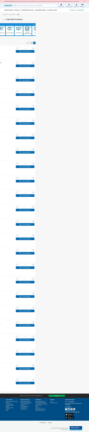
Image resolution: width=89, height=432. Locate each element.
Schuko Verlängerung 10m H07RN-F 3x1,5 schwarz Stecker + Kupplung (51, 163)
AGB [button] (36, 406)
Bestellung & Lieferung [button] (26, 402)
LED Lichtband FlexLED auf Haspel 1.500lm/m (45, 336)
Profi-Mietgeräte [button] (24, 406)
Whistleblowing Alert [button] (40, 401)
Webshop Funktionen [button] (26, 401)
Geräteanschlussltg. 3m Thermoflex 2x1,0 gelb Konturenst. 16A (49, 106)
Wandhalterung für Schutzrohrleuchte (44, 207)
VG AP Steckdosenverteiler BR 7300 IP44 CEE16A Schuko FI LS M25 (50, 77)
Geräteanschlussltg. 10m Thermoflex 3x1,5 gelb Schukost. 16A (49, 221)
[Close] (84, 1)
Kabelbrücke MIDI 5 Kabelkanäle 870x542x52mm (46, 235)
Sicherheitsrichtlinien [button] (40, 409)
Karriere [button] (8, 409)
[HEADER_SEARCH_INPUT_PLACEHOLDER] (35, 5)
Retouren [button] (23, 405)
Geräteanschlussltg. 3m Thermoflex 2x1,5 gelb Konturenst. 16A (49, 178)
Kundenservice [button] (53, 402)
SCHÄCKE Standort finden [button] (12, 401)
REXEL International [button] (40, 410)
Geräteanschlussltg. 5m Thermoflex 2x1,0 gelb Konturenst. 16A (49, 120)
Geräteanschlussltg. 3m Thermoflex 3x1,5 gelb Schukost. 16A (49, 250)
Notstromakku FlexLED (40, 322)
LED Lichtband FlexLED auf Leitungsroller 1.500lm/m (47, 135)
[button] (13, 25)
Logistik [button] (7, 406)
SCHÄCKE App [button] (24, 409)
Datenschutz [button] (38, 405)
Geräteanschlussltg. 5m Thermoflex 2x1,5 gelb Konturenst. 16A (49, 279)
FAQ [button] (7, 410)
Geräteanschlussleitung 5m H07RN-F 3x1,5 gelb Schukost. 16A (49, 293)
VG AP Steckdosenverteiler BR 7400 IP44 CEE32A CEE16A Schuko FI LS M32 (52, 62)
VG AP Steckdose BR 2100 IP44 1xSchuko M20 (45, 308)
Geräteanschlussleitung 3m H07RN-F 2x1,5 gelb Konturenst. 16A (50, 264)
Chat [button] (51, 401)
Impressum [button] (38, 407)
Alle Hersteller (12, 14)
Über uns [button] (8, 402)
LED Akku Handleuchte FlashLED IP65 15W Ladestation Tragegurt (50, 351)
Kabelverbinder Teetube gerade (42, 48)
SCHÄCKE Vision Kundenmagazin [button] (10, 404)
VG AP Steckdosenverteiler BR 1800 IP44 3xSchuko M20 (47, 91)
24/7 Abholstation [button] (25, 404)
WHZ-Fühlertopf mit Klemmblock (42, 365)
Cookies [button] (50, 422)
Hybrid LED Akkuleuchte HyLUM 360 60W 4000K (46, 149)
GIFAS (36, 47)
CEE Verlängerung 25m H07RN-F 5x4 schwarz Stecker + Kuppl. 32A (50, 380)
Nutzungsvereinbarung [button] (40, 402)
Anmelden (57, 395)
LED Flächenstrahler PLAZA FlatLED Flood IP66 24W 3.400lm (48, 192)
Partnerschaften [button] (9, 407)
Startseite (5, 14)
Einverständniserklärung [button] (41, 404)
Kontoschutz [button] (23, 407)
